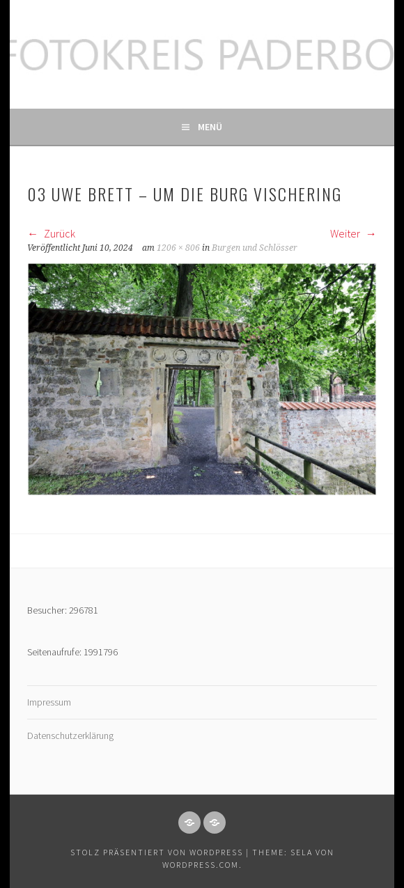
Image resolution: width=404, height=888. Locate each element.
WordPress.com (200, 864)
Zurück (51, 233)
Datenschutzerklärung (70, 735)
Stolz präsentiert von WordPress (156, 852)
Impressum (49, 702)
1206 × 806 (178, 248)
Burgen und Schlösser (254, 248)
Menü (210, 126)
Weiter (353, 233)
